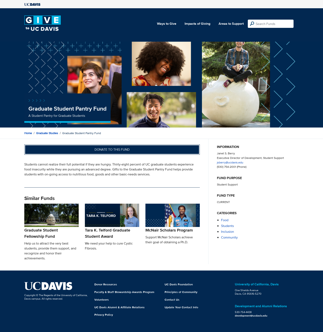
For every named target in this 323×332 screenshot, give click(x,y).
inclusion (227, 231)
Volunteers (101, 300)
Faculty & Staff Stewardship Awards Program (124, 292)
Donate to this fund (112, 149)
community (229, 237)
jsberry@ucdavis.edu (230, 162)
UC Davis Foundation (179, 284)
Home (28, 133)
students (227, 225)
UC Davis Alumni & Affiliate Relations (119, 307)
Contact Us (172, 300)
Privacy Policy (103, 315)
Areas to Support (231, 23)
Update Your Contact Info (181, 307)
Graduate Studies (47, 133)
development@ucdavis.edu (251, 316)
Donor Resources (105, 284)
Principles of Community (181, 292)
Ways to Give (166, 23)
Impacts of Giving (197, 23)
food (224, 220)
